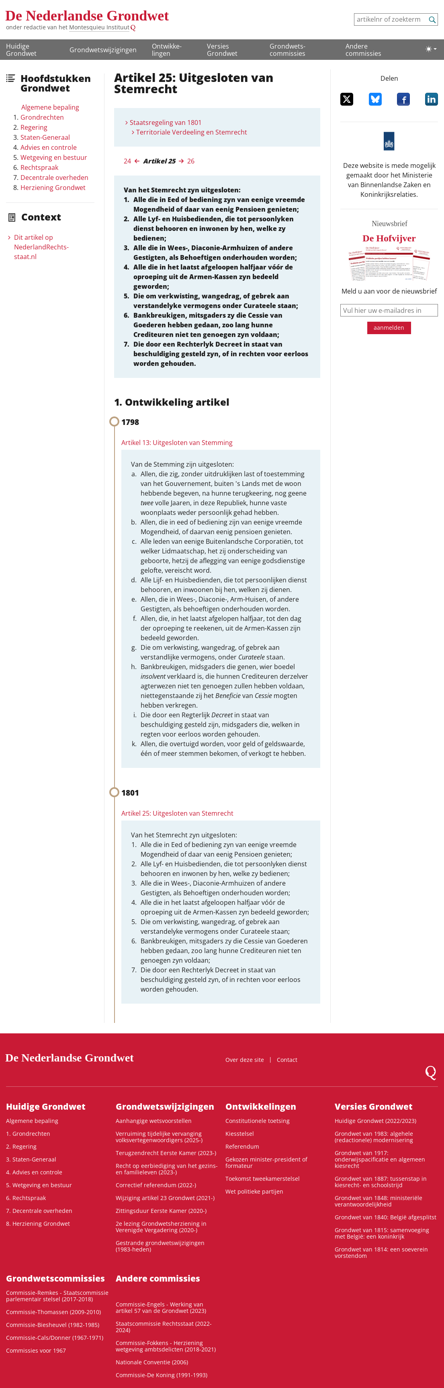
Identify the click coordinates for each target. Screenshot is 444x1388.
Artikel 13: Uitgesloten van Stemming (177, 442)
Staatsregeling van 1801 (166, 122)
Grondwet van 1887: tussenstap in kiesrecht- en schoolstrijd (381, 1182)
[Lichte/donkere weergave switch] (431, 49)
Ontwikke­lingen (167, 50)
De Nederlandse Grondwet (87, 16)
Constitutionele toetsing (257, 1121)
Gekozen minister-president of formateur (266, 1162)
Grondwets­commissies (287, 50)
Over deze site (244, 1059)
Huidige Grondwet (21, 50)
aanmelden (389, 327)
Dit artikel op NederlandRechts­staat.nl (41, 247)
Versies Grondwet (222, 50)
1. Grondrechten (28, 1133)
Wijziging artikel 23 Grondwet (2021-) (165, 1198)
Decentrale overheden (54, 177)
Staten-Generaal (45, 137)
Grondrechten (42, 117)
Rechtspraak (39, 167)
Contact (287, 1059)
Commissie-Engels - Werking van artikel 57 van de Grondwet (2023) (161, 1307)
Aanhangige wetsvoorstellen (154, 1121)
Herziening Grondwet (53, 187)
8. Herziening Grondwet (38, 1223)
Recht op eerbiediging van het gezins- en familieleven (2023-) (167, 1169)
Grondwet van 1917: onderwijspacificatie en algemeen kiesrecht (380, 1159)
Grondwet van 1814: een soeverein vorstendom (381, 1252)
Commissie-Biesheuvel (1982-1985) (52, 1325)
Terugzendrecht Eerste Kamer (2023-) (166, 1153)
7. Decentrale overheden (39, 1210)
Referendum (242, 1146)
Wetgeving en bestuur (53, 157)
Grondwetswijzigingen (103, 49)
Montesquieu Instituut (99, 27)
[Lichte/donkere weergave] (431, 49)
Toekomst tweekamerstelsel (262, 1178)
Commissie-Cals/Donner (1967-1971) (54, 1337)
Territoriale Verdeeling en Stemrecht (191, 132)
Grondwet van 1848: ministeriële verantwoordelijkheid (378, 1201)
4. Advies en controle (34, 1172)
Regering (33, 127)
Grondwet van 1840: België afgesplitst (385, 1217)
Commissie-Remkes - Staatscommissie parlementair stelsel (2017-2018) (57, 1296)
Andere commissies (363, 50)
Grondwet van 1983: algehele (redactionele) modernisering (374, 1137)
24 (127, 161)
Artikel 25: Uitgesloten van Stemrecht (177, 813)
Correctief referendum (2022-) (156, 1185)
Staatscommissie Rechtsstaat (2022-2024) (164, 1327)
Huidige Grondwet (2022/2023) (375, 1121)
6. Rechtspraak (26, 1198)
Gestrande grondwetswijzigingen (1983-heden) (160, 1246)
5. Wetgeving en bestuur (39, 1185)
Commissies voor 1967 (36, 1350)
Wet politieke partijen (254, 1191)
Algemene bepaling (50, 107)
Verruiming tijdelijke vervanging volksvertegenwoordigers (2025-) (159, 1137)
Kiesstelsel (239, 1133)
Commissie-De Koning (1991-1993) (161, 1375)
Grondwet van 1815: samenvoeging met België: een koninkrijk (382, 1233)
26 (190, 161)
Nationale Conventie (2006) (152, 1362)
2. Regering (21, 1146)
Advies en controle (48, 147)
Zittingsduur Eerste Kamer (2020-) (161, 1210)
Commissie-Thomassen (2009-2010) (53, 1312)
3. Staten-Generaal (31, 1159)
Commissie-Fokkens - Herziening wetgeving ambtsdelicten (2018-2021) (166, 1346)
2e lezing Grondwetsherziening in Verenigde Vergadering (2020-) (161, 1227)
